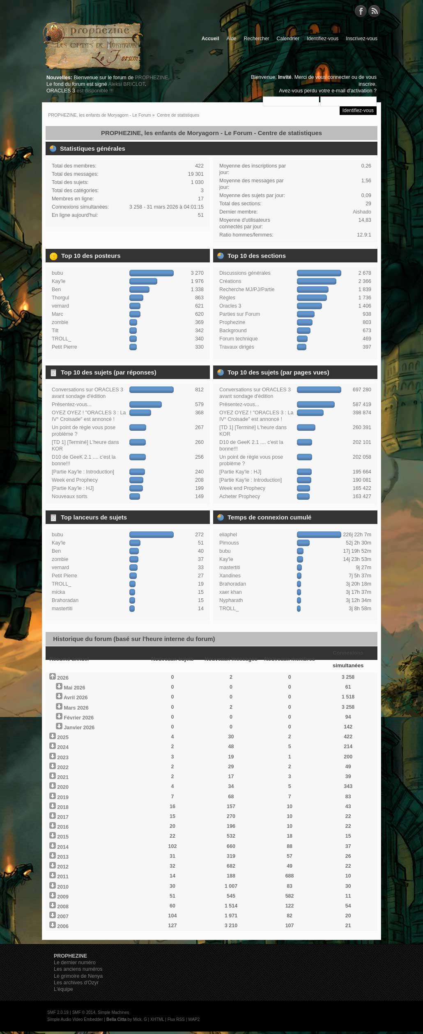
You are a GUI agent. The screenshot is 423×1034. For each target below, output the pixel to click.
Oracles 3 (230, 306)
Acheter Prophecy (239, 496)
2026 (63, 678)
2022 (63, 767)
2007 (63, 916)
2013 (63, 857)
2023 (63, 758)
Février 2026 (79, 718)
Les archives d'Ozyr (76, 983)
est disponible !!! (94, 91)
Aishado (362, 212)
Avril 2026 (75, 698)
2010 (63, 887)
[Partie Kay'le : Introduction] (83, 472)
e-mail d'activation (351, 91)
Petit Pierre (64, 347)
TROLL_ (61, 339)
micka (58, 592)
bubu (57, 273)
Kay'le (59, 281)
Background (233, 330)
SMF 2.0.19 (58, 1012)
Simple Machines (113, 1012)
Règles (227, 298)
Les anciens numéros (78, 969)
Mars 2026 (76, 708)
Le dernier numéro (75, 962)
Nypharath (231, 600)
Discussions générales (245, 273)
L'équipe (63, 989)
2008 (63, 907)
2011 (63, 877)
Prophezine (232, 322)
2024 (63, 747)
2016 (63, 827)
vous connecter (332, 77)
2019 (63, 797)
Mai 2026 (74, 688)
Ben (56, 289)
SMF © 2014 (83, 1012)
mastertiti (62, 608)
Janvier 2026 (79, 728)
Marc (57, 314)
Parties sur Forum (239, 314)
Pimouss (229, 543)
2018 (63, 807)
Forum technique (238, 339)
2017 (63, 817)
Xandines (230, 576)
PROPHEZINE (151, 77)
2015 (63, 837)
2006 (63, 926)
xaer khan (230, 592)
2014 (63, 847)
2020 (63, 787)
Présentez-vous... (72, 404)
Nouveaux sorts (69, 496)
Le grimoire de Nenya (78, 976)
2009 (63, 897)
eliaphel (228, 535)
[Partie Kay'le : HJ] (73, 488)
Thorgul (60, 298)
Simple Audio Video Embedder (75, 1019)
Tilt (55, 330)
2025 (63, 737)
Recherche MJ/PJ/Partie (246, 289)
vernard (60, 306)
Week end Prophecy (75, 480)
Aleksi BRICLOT (126, 84)
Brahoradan (65, 600)
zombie (60, 322)
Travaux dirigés (236, 347)
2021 (63, 777)
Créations (230, 281)
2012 (63, 867)
